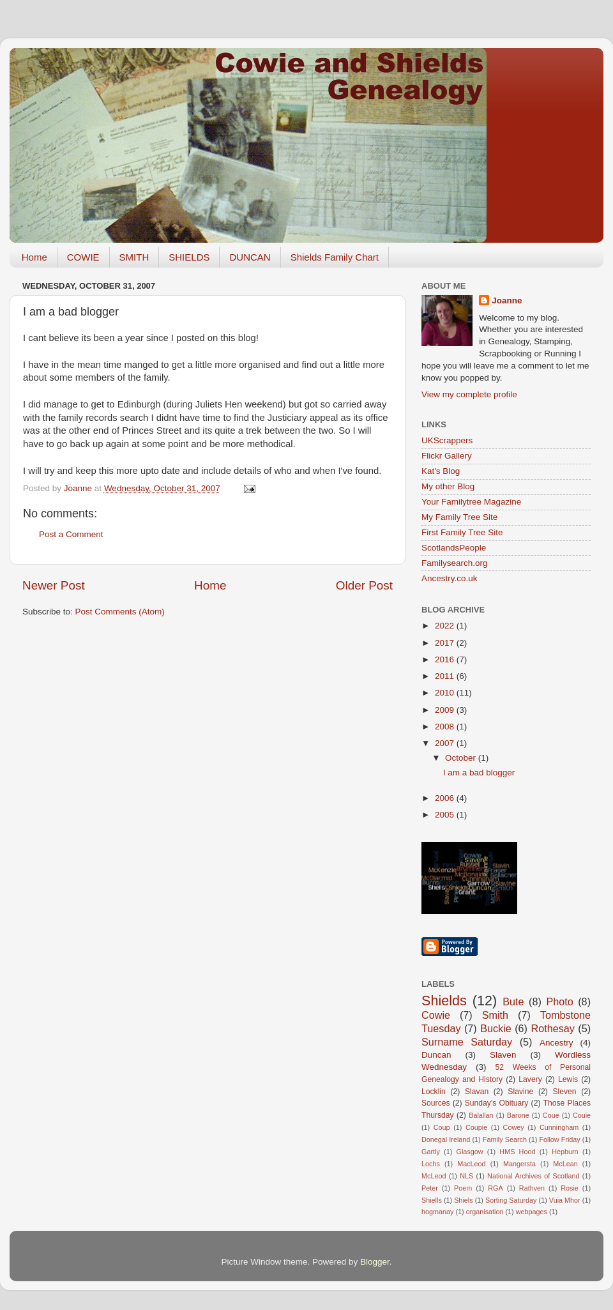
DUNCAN (249, 257)
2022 (446, 625)
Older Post (364, 585)
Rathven (532, 1188)
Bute (513, 1001)
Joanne (507, 300)
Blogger (375, 1262)
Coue (551, 1115)
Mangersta (519, 1164)
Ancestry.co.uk (449, 578)
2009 (446, 710)
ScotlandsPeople (453, 547)
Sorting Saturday (511, 1200)
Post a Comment (71, 534)
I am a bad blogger (479, 772)
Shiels (463, 1200)
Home (34, 257)
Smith (495, 1015)
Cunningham (559, 1127)
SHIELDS (189, 257)
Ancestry (556, 1042)
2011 (446, 676)
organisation (485, 1211)
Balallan (481, 1115)
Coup (442, 1127)
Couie (582, 1115)
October (461, 758)
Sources (435, 1103)
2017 (446, 643)
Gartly (430, 1151)
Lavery (529, 1079)
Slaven (503, 1055)
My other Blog (447, 486)
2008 (446, 726)
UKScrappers (447, 440)
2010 (446, 692)
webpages (531, 1211)
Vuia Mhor (564, 1200)
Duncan (436, 1055)
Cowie (435, 1015)
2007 (446, 743)
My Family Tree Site (459, 517)
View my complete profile (469, 394)
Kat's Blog (440, 471)
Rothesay (552, 1028)
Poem (463, 1188)
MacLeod (471, 1164)
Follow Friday (559, 1139)
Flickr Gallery (446, 456)
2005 (446, 814)
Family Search (505, 1139)
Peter (429, 1188)
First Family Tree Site (462, 532)
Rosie (570, 1188)
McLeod (433, 1176)
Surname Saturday (466, 1041)
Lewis (568, 1079)
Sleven (564, 1091)
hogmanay (437, 1211)
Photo (559, 1001)
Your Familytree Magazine (471, 501)
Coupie (476, 1127)
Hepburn (565, 1151)
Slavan (476, 1091)
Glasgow (470, 1151)
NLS (466, 1176)
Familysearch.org (454, 563)
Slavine (520, 1091)
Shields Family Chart (335, 257)
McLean (565, 1164)
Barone (518, 1115)
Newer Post (53, 585)
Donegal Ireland (445, 1139)
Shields (444, 1001)
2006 (446, 798)
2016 (446, 659)
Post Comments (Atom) (120, 611)
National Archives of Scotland (533, 1176)
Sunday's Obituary (497, 1103)
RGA (495, 1188)
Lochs (430, 1164)
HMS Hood (517, 1151)
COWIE (83, 257)
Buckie (495, 1028)
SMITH (134, 257)
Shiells (431, 1200)
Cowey (513, 1127)
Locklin (433, 1091)
